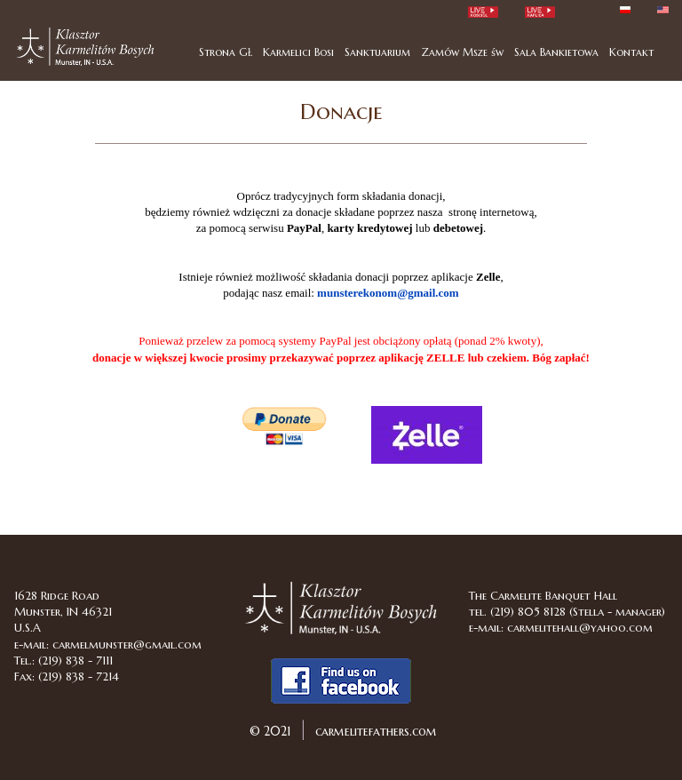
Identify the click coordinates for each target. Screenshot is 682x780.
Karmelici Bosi (298, 52)
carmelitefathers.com (374, 731)
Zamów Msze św (462, 52)
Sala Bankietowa (556, 52)
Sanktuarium (377, 52)
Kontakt (631, 52)
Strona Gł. (225, 52)
